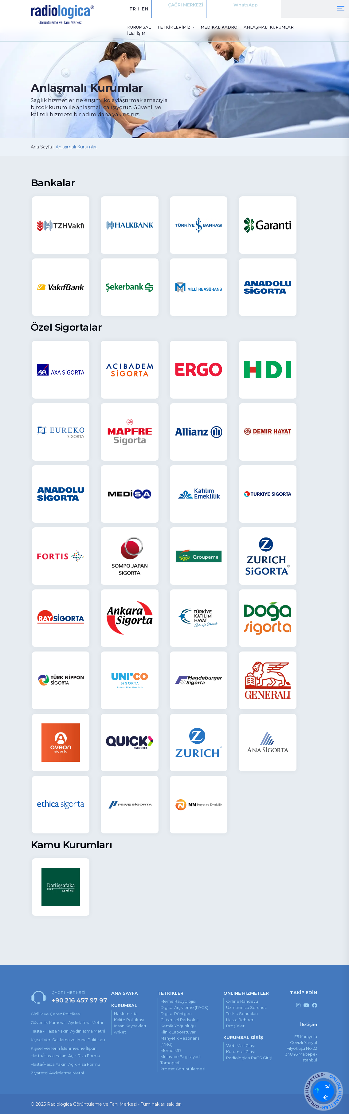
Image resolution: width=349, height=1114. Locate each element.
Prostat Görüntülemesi (182, 1068)
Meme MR (170, 1050)
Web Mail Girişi (240, 1045)
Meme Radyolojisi (178, 1001)
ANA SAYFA (124, 993)
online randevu (242, 1001)
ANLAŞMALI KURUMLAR (269, 27)
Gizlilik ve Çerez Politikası (55, 1013)
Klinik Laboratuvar (178, 1031)
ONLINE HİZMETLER (246, 993)
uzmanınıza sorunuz (246, 1007)
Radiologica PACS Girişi (249, 1057)
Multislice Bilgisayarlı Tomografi (180, 1059)
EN (145, 9)
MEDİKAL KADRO (219, 27)
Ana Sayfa (41, 147)
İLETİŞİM (136, 33)
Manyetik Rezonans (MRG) (179, 1041)
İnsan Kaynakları (130, 1025)
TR (132, 9)
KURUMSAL (139, 27)
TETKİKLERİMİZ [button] (174, 27)
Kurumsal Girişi (240, 1051)
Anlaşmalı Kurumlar (76, 147)
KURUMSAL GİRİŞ (243, 1037)
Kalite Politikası (129, 1019)
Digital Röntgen (176, 1013)
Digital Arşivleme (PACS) (184, 1007)
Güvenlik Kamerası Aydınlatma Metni (67, 1022)
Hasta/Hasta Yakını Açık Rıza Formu (65, 1064)
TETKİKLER (170, 993)
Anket (120, 1031)
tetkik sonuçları (242, 1013)
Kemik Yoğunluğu (178, 1025)
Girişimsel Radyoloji (179, 1019)
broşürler (235, 1025)
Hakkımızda (126, 1013)
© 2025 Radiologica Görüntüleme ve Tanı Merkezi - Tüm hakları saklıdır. (106, 1104)
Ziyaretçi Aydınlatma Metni (57, 1072)
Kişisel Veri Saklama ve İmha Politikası (68, 1039)
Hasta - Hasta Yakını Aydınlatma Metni (68, 1031)
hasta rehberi (240, 1019)
